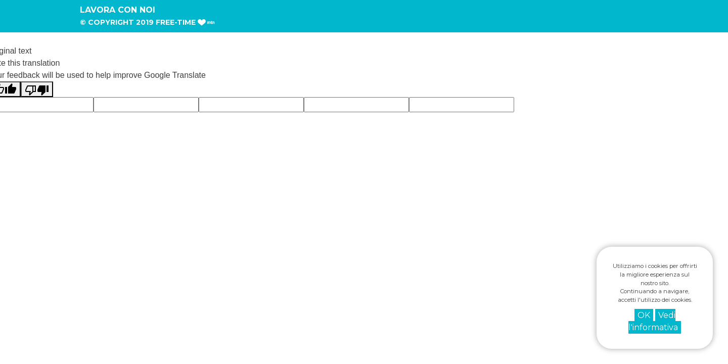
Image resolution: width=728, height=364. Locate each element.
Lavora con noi (117, 10)
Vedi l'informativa (653, 321)
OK (644, 315)
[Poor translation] (37, 89)
